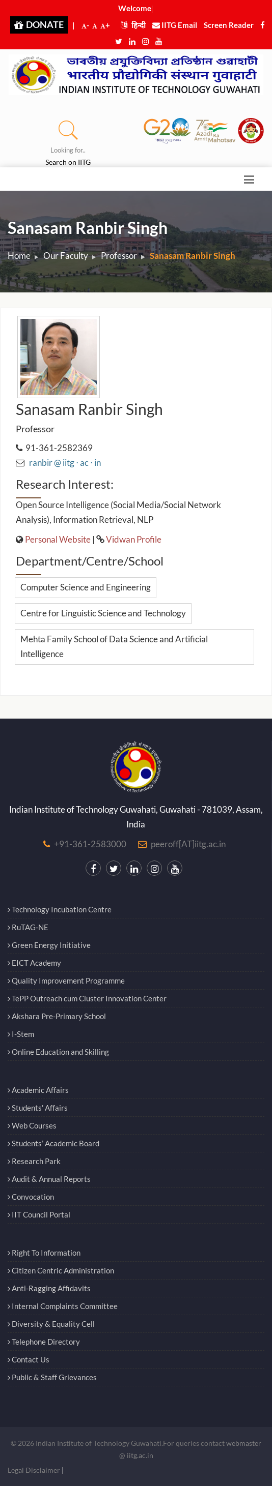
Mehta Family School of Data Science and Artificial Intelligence (114, 646)
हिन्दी (133, 24)
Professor (119, 255)
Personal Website (58, 539)
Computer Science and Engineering (85, 587)
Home (19, 255)
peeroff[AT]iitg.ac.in (188, 844)
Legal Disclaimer (34, 1470)
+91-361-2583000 (90, 844)
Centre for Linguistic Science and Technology (103, 613)
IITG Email (174, 24)
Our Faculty (65, 255)
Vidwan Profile (133, 539)
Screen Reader (229, 24)
